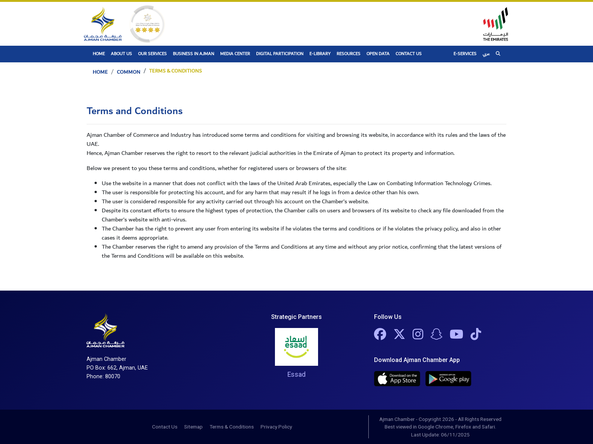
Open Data (378, 53)
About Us (121, 53)
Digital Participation (279, 53)
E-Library (320, 53)
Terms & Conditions (232, 427)
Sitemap (193, 427)
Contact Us (409, 53)
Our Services (152, 53)
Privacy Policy (276, 427)
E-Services (465, 53)
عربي (486, 53)
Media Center (235, 53)
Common (128, 72)
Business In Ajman (193, 53)
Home (100, 53)
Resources (348, 53)
